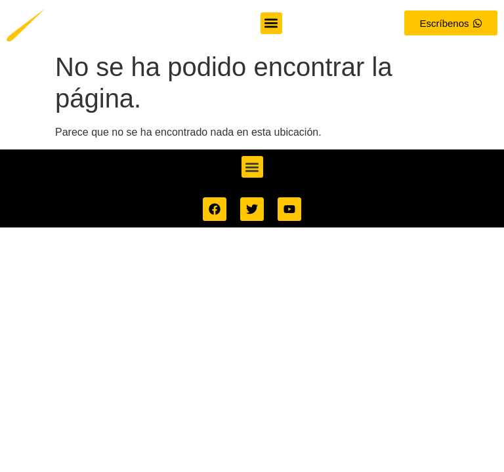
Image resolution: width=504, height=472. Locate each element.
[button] (271, 23)
